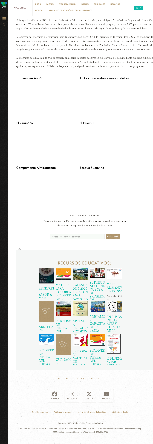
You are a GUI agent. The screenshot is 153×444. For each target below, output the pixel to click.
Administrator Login (120, 412)
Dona (138, 8)
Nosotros (115, 4)
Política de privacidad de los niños (91, 412)
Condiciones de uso (40, 412)
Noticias (39, 10)
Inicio (38, 4)
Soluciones (99, 4)
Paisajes (50, 4)
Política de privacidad (62, 412)
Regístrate (112, 237)
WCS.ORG (96, 378)
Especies (85, 4)
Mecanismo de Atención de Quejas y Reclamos (70, 10)
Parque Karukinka (67, 4)
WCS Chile (20, 8)
